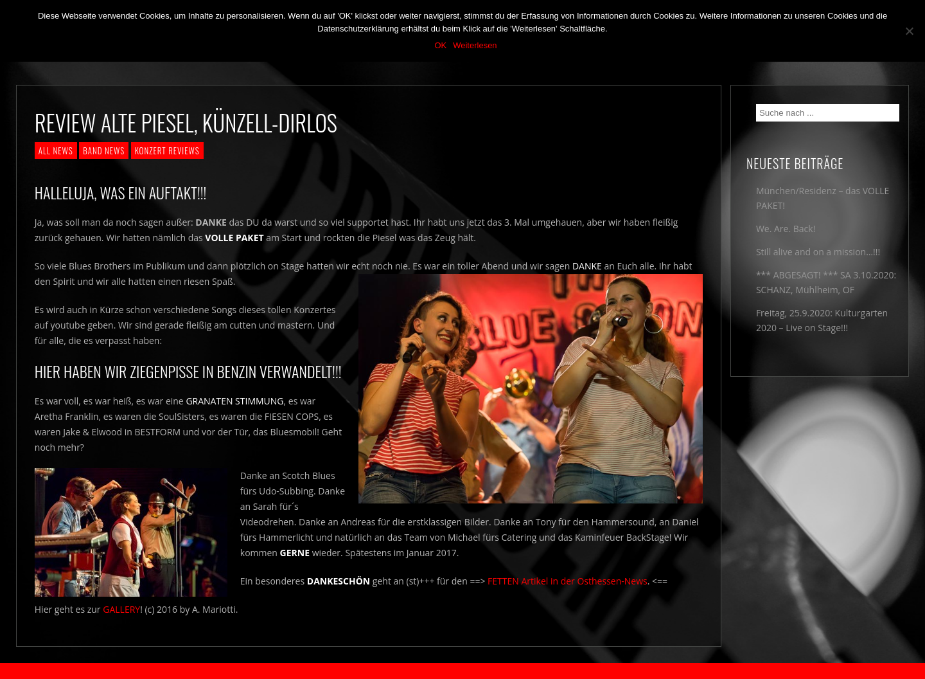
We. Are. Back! (785, 228)
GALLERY (121, 609)
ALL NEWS (56, 150)
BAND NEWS (104, 150)
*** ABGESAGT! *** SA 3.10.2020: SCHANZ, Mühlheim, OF (826, 282)
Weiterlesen (475, 45)
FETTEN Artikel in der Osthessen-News (568, 581)
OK (440, 45)
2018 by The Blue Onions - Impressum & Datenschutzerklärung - (462, 671)
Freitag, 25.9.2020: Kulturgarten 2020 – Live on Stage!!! (822, 320)
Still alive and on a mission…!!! (818, 252)
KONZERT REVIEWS (167, 150)
